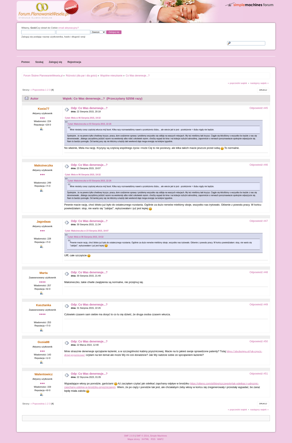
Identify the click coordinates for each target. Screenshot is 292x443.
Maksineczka (43, 165)
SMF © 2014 (142, 435)
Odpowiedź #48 (259, 272)
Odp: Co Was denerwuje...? (89, 108)
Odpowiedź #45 (259, 107)
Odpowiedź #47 (259, 220)
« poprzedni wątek (237, 83)
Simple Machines (158, 435)
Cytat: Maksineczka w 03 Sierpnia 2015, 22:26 (89, 124)
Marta (44, 273)
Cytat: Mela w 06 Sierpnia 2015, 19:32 (83, 118)
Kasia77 (43, 108)
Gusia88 (43, 342)
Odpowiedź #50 (259, 341)
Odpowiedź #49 (259, 304)
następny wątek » (259, 83)
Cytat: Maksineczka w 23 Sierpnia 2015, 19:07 (86, 231)
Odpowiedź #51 (259, 373)
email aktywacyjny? (68, 27)
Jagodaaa (43, 221)
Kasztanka (43, 305)
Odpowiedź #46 (259, 164)
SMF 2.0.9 (129, 435)
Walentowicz (43, 374)
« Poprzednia (38, 89)
